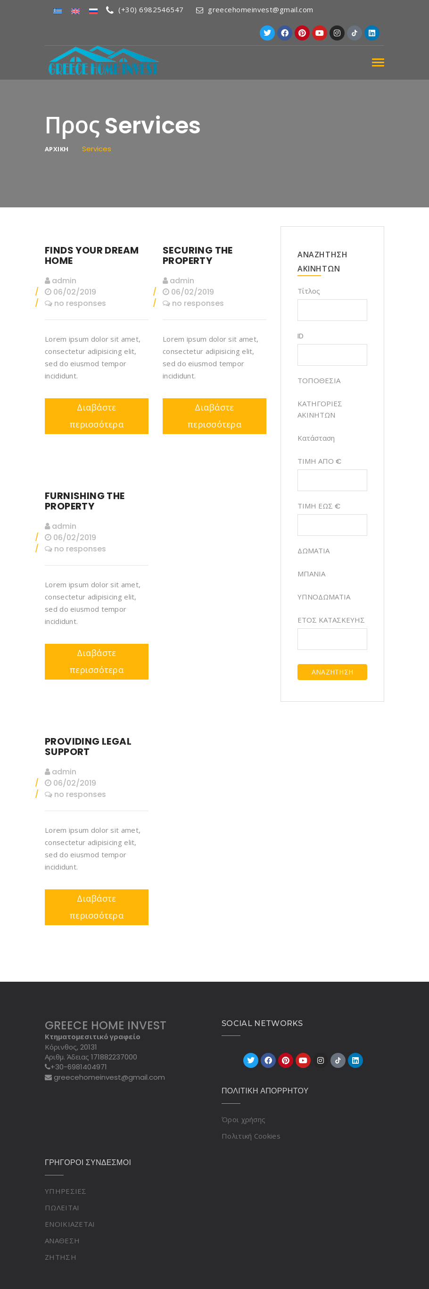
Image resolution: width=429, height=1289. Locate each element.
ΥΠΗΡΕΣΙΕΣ (66, 1191)
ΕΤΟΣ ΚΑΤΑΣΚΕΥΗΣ (331, 620)
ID (300, 336)
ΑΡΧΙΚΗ (56, 149)
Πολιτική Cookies (251, 1136)
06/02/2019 (70, 292)
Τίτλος (308, 291)
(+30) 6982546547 (145, 9)
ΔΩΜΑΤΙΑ (313, 551)
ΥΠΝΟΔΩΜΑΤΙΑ (323, 597)
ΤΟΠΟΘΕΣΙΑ (318, 381)
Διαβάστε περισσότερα (97, 416)
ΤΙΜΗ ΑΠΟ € (319, 461)
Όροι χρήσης (243, 1119)
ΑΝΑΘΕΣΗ (62, 1240)
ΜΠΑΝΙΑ (311, 574)
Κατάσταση (316, 438)
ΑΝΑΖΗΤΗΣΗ (333, 672)
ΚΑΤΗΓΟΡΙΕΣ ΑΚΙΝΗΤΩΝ (319, 409)
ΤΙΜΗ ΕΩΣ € (318, 506)
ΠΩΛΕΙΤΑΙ (62, 1207)
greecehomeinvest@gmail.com (255, 9)
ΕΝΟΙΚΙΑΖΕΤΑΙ (70, 1224)
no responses (75, 303)
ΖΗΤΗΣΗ (60, 1257)
